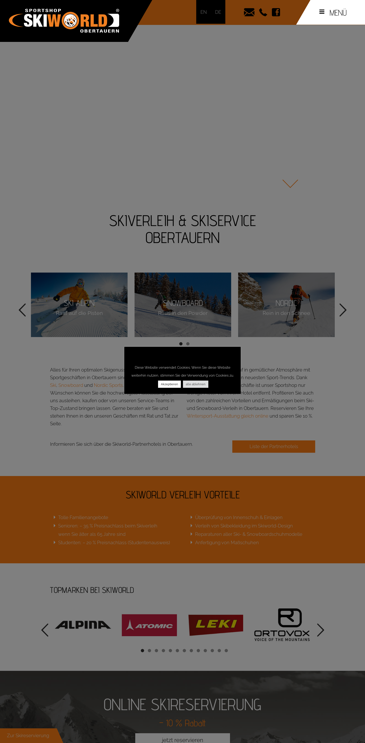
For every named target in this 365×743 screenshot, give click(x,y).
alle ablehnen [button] (196, 384)
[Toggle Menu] (322, 11)
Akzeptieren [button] (169, 384)
